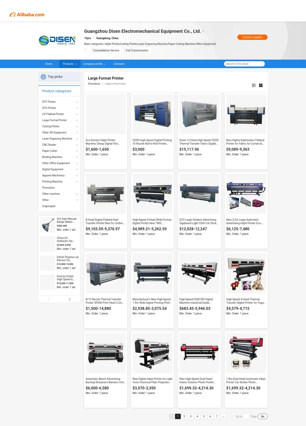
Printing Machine (52, 181)
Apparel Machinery (53, 175)
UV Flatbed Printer (53, 114)
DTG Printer (49, 107)
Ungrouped (48, 206)
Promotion (48, 187)
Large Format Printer (54, 120)
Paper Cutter (49, 150)
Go (262, 416)
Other (45, 199)
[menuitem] (59, 188)
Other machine (51, 193)
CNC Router (49, 144)
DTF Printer (49, 101)
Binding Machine (52, 157)
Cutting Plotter (50, 126)
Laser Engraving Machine (57, 138)
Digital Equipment (52, 169)
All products (94, 83)
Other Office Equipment (56, 163)
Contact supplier (252, 37)
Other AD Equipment (54, 132)
